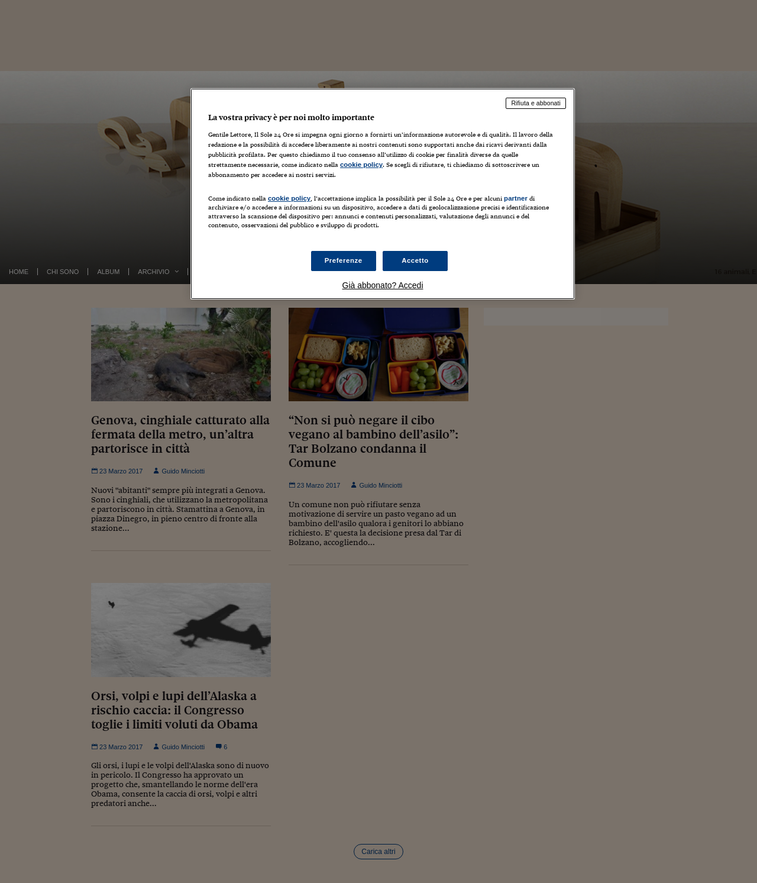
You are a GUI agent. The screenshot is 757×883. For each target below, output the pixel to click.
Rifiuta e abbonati (536, 103)
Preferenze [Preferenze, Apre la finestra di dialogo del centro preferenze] (344, 260)
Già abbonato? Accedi (382, 285)
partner (516, 198)
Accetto (415, 260)
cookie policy (361, 164)
